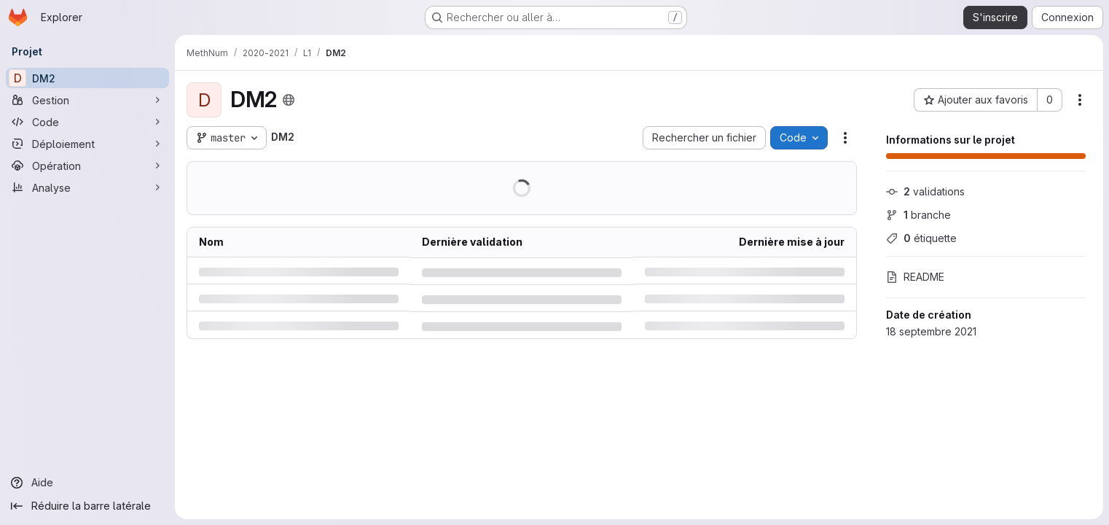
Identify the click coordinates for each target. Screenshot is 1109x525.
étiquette (921, 238)
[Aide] (87, 482)
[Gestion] (87, 100)
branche (918, 215)
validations (925, 191)
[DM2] (87, 78)
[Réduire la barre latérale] (87, 506)
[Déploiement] (87, 143)
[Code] (87, 122)
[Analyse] (87, 187)
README (915, 277)
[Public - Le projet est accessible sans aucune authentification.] (288, 100)
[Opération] (87, 165)
